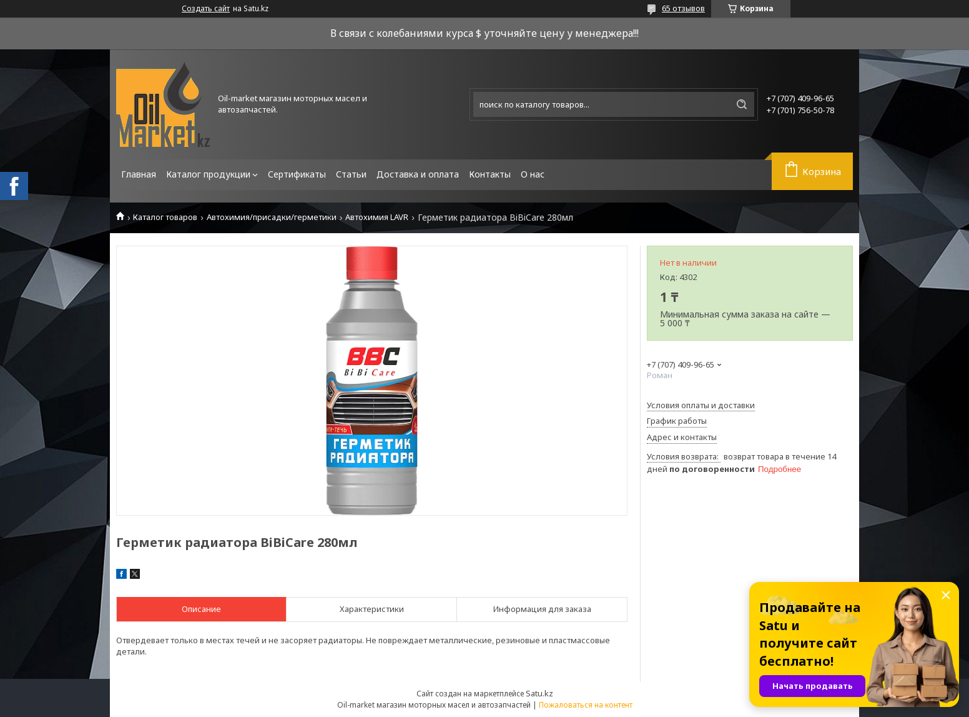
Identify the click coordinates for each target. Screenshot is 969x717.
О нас (532, 174)
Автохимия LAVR (376, 217)
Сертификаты (297, 174)
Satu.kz (539, 693)
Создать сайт (206, 8)
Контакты (490, 174)
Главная (138, 174)
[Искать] (741, 104)
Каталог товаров (165, 217)
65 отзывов (683, 8)
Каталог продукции (208, 174)
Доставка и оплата (417, 174)
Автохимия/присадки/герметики (272, 217)
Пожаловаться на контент (585, 704)
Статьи (351, 174)
